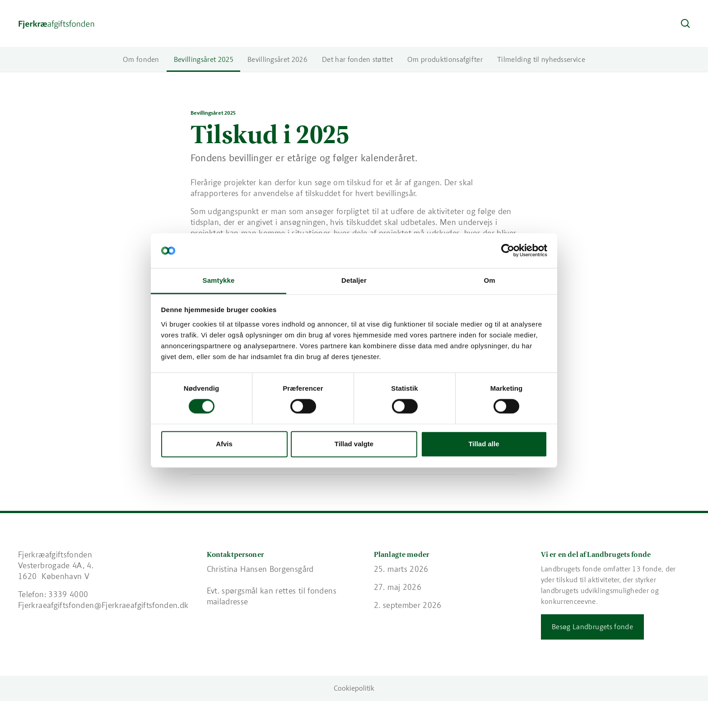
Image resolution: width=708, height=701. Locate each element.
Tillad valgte (354, 444)
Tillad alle (483, 444)
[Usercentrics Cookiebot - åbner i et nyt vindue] (507, 250)
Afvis (224, 444)
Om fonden (141, 59)
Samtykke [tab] (219, 280)
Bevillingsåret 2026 (277, 59)
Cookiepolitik (354, 688)
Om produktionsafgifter (445, 59)
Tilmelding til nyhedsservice (541, 59)
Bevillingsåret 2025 (203, 59)
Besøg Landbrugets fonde (592, 626)
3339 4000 (68, 594)
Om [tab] (489, 280)
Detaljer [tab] (354, 280)
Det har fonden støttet (357, 59)
